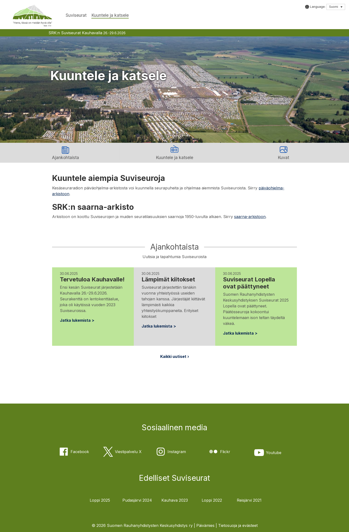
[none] (335, 7)
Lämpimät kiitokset (168, 279)
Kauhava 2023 (174, 500)
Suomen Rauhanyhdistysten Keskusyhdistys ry (150, 525)
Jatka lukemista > (77, 320)
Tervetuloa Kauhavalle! (92, 279)
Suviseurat (76, 15)
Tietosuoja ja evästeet (238, 525)
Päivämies (205, 525)
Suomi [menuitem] (333, 6)
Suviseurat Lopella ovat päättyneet (249, 283)
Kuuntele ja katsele (110, 15)
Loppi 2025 (100, 500)
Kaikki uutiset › (174, 356)
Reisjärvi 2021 (249, 500)
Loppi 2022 (212, 500)
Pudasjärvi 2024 (137, 500)
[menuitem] (335, 7)
